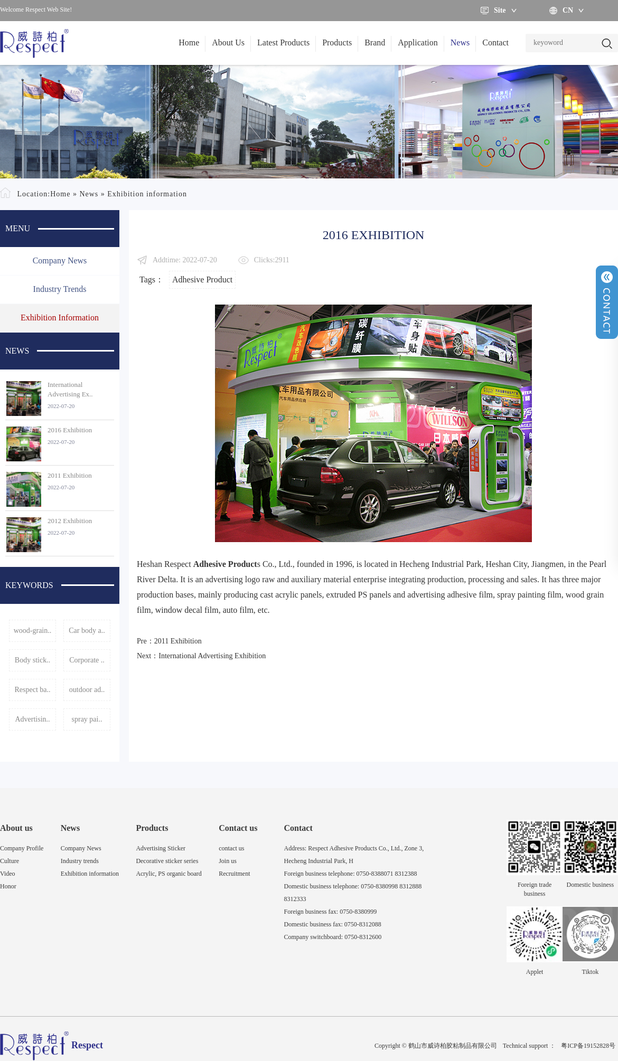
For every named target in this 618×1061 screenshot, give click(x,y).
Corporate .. (86, 660)
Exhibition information (147, 194)
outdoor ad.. (87, 690)
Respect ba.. (32, 690)
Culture (9, 861)
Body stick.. (32, 660)
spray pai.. (87, 719)
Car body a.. (87, 630)
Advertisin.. (32, 719)
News (460, 42)
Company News (60, 260)
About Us (228, 42)
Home (189, 42)
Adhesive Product (202, 279)
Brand (374, 42)
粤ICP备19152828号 (588, 1045)
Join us (228, 861)
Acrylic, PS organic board (168, 873)
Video (7, 873)
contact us (231, 848)
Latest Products (283, 42)
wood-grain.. (33, 630)
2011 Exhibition (70, 475)
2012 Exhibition (70, 521)
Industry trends (60, 289)
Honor (8, 886)
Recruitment (234, 873)
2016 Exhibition (70, 430)
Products (337, 42)
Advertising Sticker (160, 848)
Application (418, 42)
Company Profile (21, 848)
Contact (495, 42)
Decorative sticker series (167, 861)
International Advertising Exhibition (212, 656)
